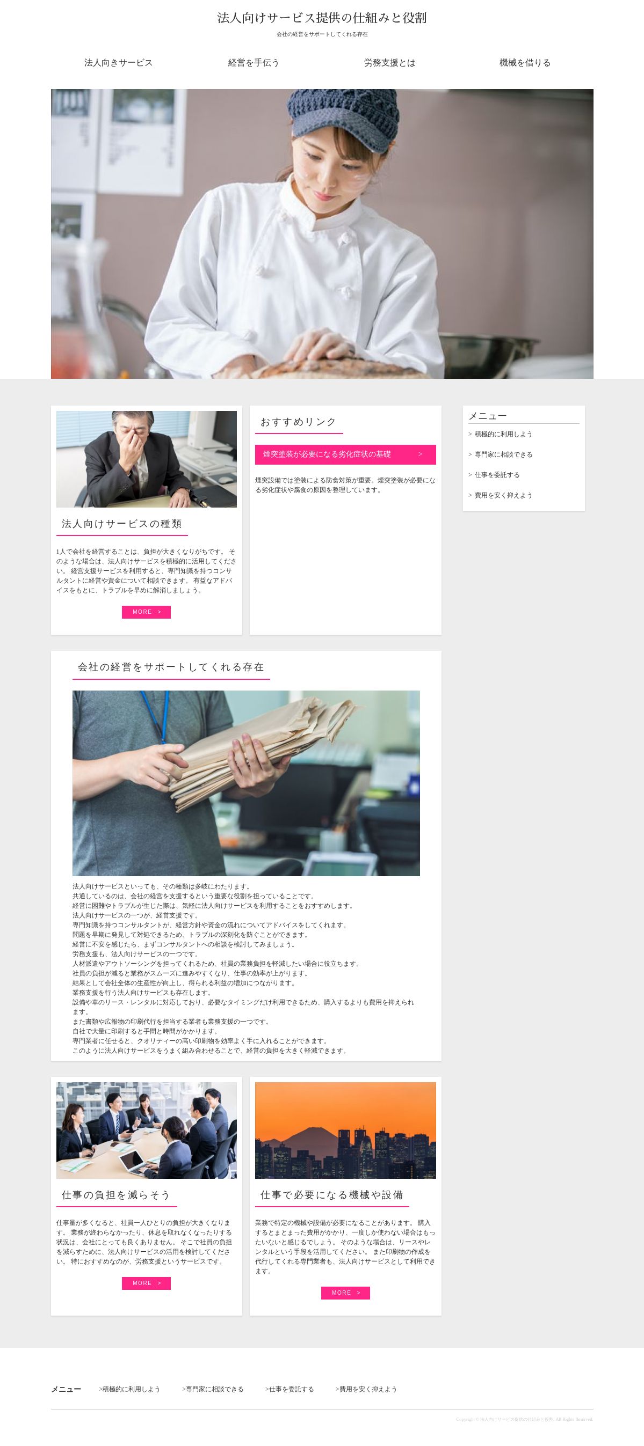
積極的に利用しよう (504, 434)
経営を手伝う (254, 62)
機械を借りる (525, 62)
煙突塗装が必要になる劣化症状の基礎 (327, 454)
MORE (142, 612)
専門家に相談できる (504, 454)
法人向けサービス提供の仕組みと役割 (322, 18)
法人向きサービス (118, 62)
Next (584, 235)
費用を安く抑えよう (504, 495)
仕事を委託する (497, 475)
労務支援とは (390, 62)
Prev (60, 235)
